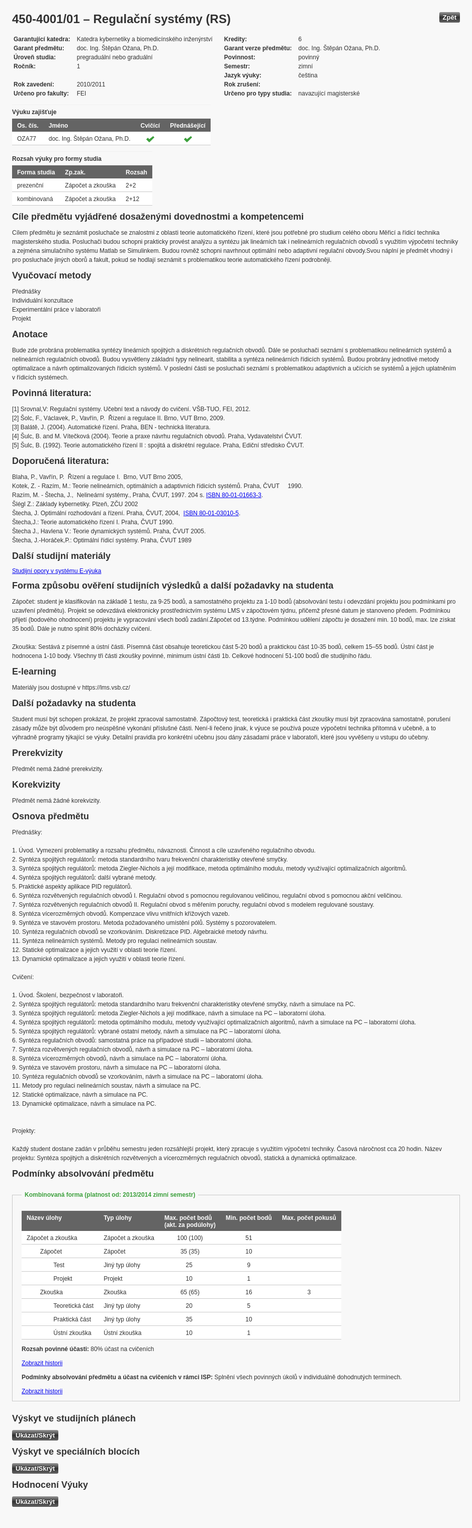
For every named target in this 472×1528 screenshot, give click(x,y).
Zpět (449, 17)
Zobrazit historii (42, 1363)
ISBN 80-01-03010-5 (211, 513)
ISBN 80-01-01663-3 (233, 495)
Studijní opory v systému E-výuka (56, 571)
